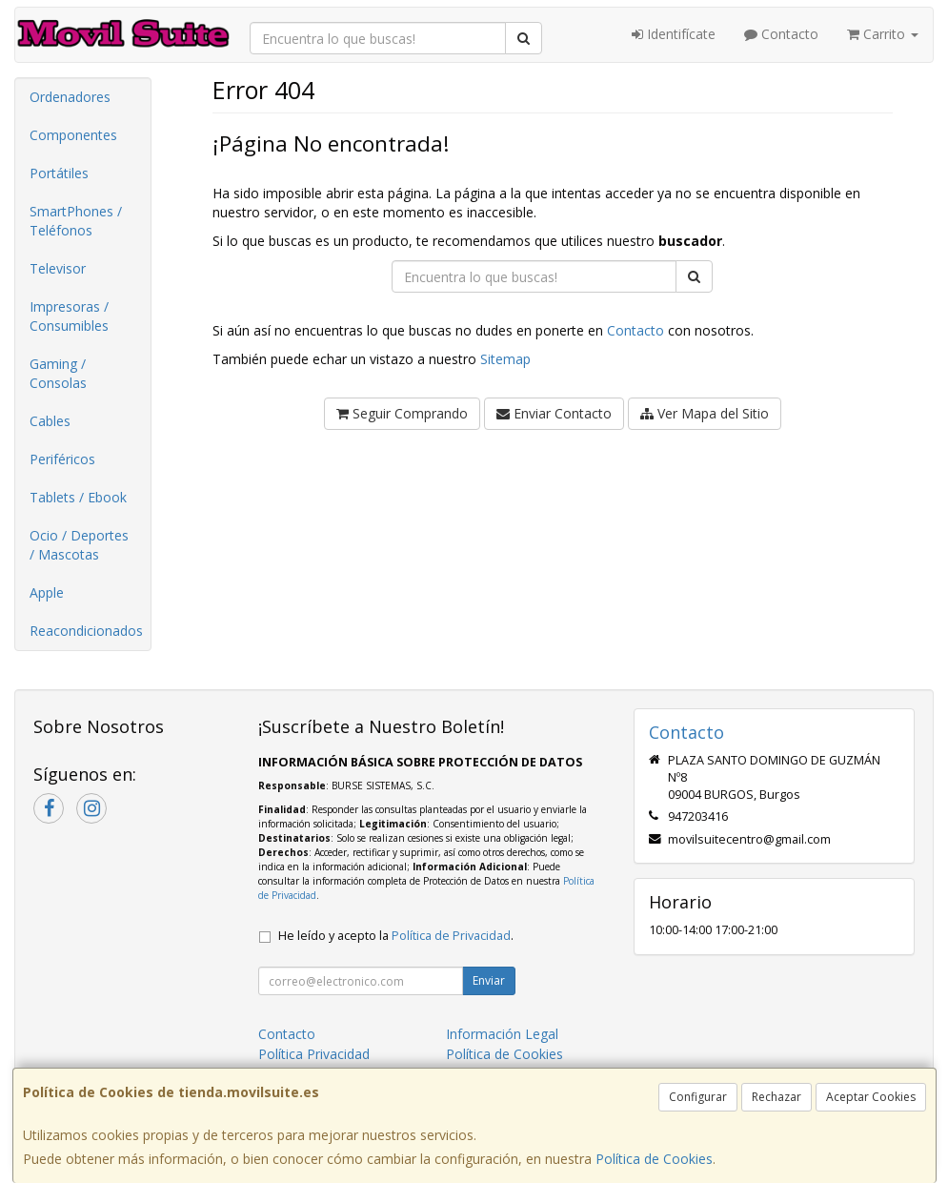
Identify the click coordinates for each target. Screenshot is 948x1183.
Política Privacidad (314, 1054)
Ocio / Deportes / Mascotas (79, 544)
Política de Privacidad (451, 936)
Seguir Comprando (402, 413)
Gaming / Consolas (58, 373)
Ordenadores (70, 97)
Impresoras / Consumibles (69, 316)
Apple (47, 592)
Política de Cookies (654, 1159)
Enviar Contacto (554, 413)
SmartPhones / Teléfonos (76, 220)
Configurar (698, 1097)
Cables (50, 421)
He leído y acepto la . (396, 936)
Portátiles (59, 173)
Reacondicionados (86, 631)
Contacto (781, 34)
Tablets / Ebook (78, 497)
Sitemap (505, 359)
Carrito (882, 34)
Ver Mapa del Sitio (704, 413)
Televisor (58, 268)
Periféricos (62, 459)
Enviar (489, 980)
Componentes (73, 135)
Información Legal (502, 1034)
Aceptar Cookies (871, 1097)
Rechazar (776, 1097)
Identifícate (674, 34)
